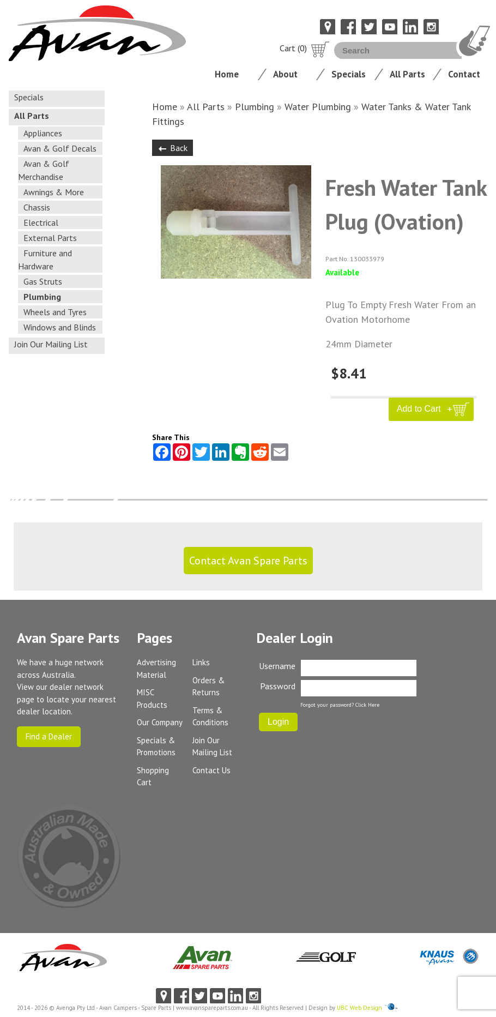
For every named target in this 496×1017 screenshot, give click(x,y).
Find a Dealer (49, 736)
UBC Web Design (359, 1008)
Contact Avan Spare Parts (248, 560)
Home (227, 74)
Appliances (42, 133)
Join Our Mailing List (51, 344)
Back (172, 147)
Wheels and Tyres (55, 311)
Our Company (160, 722)
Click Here (367, 704)
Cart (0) (305, 48)
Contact (464, 74)
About (285, 74)
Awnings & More (53, 191)
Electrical (40, 222)
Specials (348, 74)
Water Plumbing (318, 106)
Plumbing (42, 296)
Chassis (36, 207)
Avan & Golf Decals (59, 148)
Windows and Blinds (59, 327)
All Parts (407, 74)
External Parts (50, 237)
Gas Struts (42, 281)
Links (201, 662)
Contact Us (211, 770)
